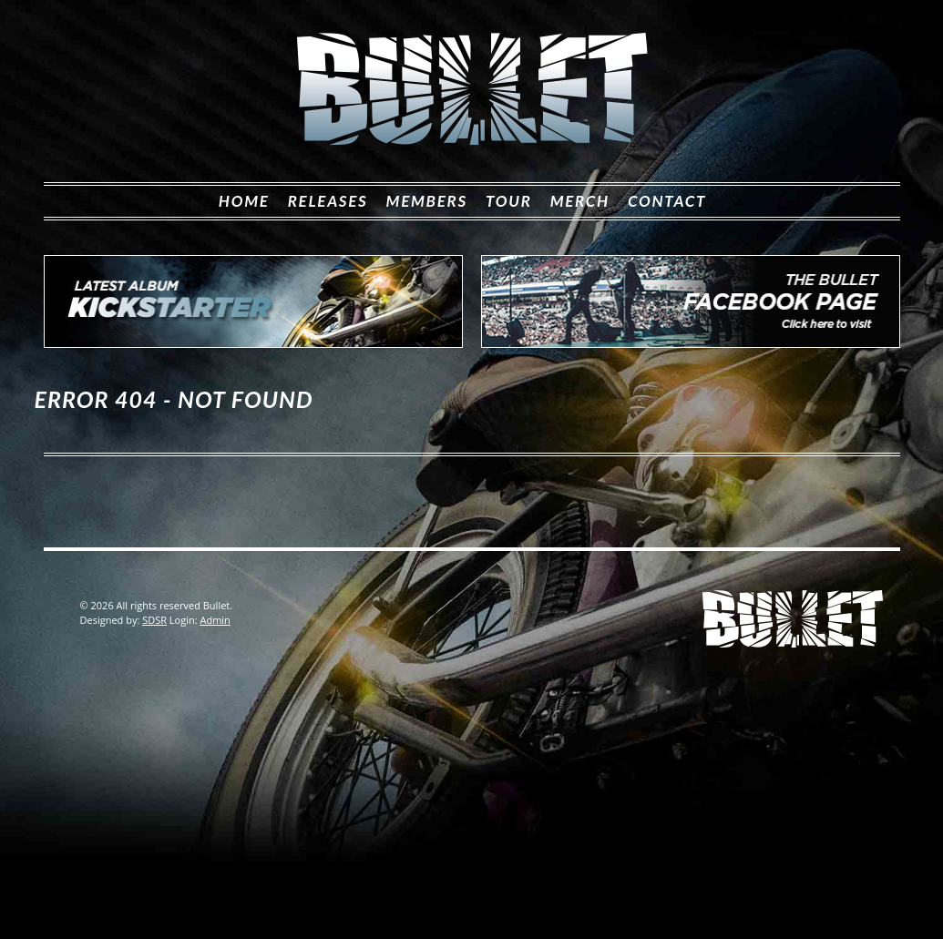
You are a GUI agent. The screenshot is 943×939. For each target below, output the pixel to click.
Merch (580, 200)
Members (426, 200)
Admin (215, 620)
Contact (667, 200)
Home (244, 200)
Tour (509, 200)
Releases (328, 200)
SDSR (154, 620)
